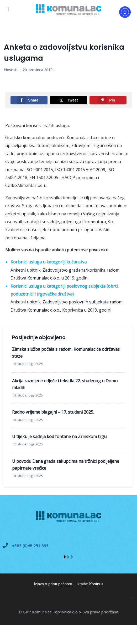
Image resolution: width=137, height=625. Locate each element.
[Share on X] (68, 100)
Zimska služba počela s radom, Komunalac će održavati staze (66, 352)
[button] (65, 557)
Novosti (10, 69)
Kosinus (96, 584)
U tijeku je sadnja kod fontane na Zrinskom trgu (59, 436)
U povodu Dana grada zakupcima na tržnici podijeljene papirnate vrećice (65, 464)
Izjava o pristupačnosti (53, 584)
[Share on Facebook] (29, 100)
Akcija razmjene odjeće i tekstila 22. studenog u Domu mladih (65, 384)
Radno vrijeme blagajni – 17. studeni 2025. (53, 412)
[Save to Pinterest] (108, 100)
